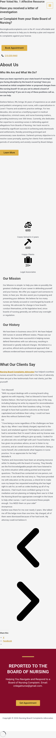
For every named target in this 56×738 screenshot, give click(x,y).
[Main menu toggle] (50, 5)
